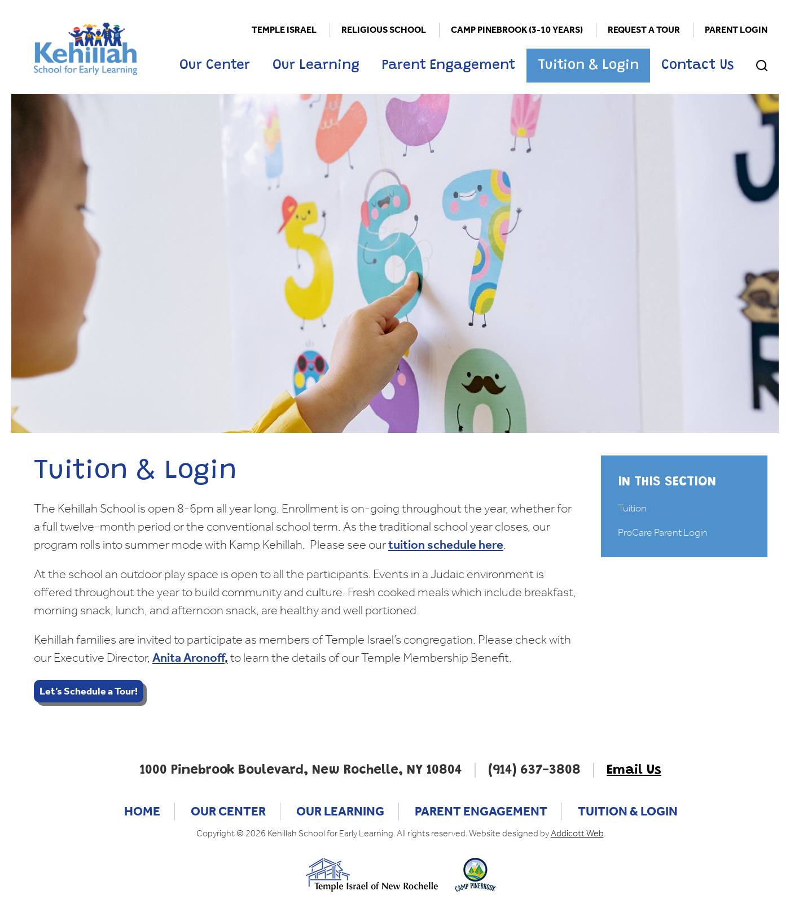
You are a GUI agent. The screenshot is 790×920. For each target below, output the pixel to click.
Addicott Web (577, 833)
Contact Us (697, 65)
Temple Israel (284, 29)
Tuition (632, 508)
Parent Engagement (448, 65)
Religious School (383, 29)
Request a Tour (644, 29)
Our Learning (316, 65)
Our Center (214, 65)
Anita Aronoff (188, 657)
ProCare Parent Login (663, 532)
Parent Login (736, 29)
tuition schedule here (445, 544)
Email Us (634, 770)
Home (142, 811)
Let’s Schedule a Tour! (89, 691)
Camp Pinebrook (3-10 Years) (517, 29)
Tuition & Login (588, 65)
